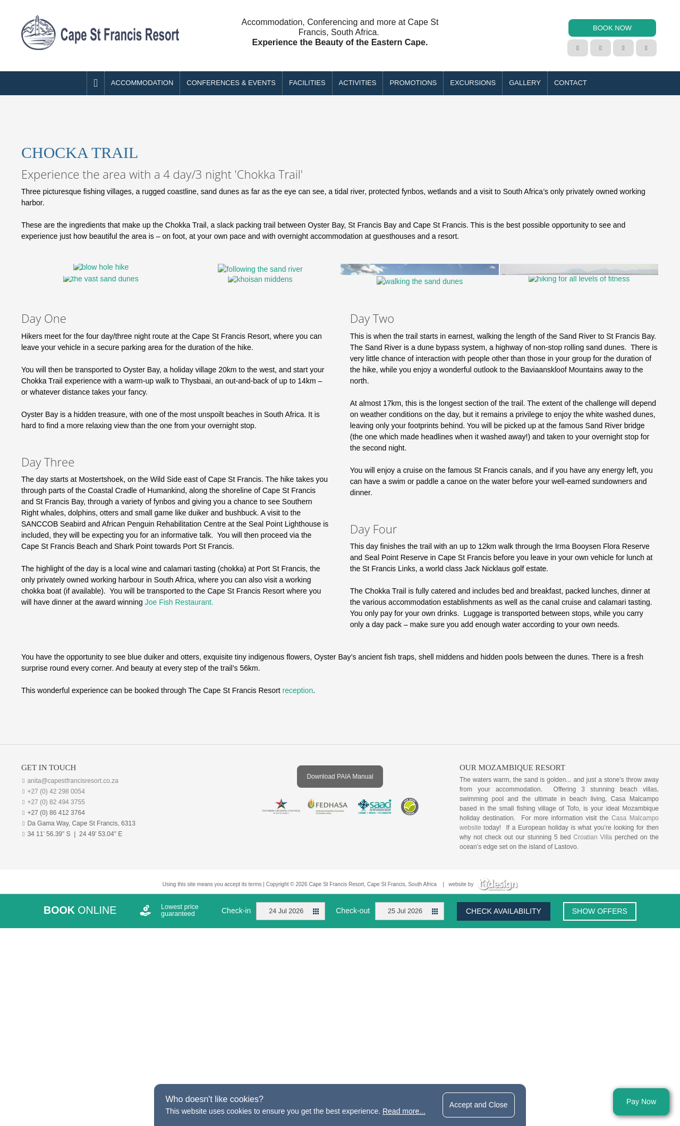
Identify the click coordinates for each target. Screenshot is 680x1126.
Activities (358, 83)
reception (298, 845)
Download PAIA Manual (340, 932)
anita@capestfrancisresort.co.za (72, 936)
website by (482, 1039)
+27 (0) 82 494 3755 (55, 957)
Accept (478, 1104)
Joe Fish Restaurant (178, 757)
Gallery (525, 83)
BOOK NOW (612, 28)
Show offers (599, 1066)
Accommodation (142, 83)
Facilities (307, 83)
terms (255, 1039)
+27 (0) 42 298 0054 (55, 946)
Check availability (503, 1066)
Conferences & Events (231, 83)
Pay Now (641, 1101)
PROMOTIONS (413, 83)
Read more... (404, 1111)
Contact (570, 83)
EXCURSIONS (473, 83)
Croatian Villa (592, 992)
